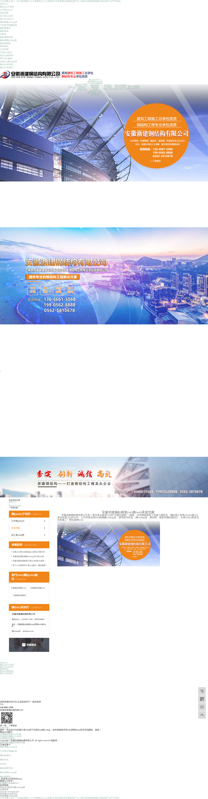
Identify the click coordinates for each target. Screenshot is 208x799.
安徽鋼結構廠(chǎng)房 (38, 588)
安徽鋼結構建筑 (19, 595)
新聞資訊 (4, 46)
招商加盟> (5, 728)
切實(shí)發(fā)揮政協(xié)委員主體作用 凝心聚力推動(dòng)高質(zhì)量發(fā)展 (30, 552)
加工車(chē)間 (6, 16)
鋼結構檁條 (5, 43)
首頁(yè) (4, 4)
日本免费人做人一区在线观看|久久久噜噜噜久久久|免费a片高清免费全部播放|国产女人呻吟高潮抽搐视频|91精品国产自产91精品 (60, 1)
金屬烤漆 (4, 789)
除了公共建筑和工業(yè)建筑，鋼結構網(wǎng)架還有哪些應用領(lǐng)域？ (30, 565)
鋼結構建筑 (5, 28)
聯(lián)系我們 (6, 64)
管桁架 (3, 34)
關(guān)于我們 (7, 7)
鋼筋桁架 (4, 31)
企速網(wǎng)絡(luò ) (9, 783)
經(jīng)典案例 (6, 55)
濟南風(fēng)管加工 (9, 794)
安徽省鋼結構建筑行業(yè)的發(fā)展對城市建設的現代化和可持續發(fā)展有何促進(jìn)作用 (30, 561)
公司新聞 (4, 49)
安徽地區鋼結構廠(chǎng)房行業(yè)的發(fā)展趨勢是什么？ (30, 556)
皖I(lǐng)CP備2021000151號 (12, 743)
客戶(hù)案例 (6, 58)
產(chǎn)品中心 (7, 19)
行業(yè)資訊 (6, 52)
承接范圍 (4, 13)
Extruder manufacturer (9, 791)
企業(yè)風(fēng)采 (8, 61)
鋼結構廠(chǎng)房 (8, 22)
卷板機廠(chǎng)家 (8, 796)
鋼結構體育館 (6, 37)
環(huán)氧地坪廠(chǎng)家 (12, 787)
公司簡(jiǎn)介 (6, 10)
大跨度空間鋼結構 (8, 25)
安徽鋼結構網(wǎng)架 (19, 588)
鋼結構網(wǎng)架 (8, 40)
